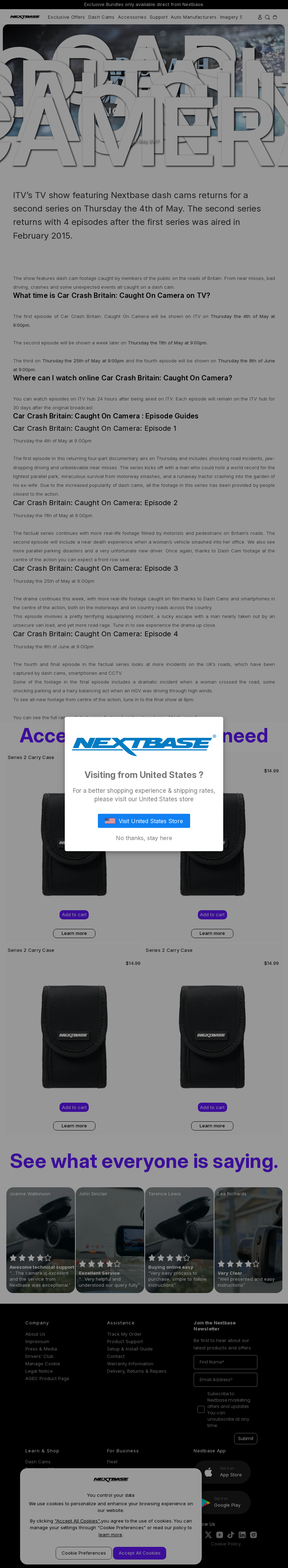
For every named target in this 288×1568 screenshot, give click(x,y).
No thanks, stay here (144, 837)
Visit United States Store (144, 820)
